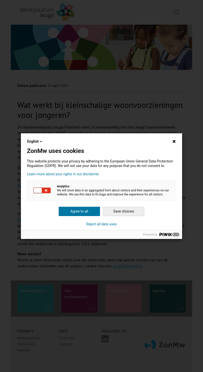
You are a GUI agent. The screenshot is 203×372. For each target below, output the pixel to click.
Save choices (123, 211)
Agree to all (79, 211)
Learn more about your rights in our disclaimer (63, 174)
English (35, 141)
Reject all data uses (101, 224)
